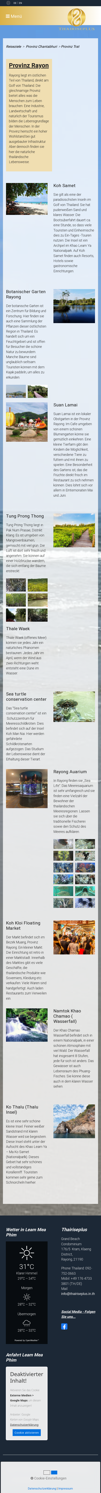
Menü (16, 16)
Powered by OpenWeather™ (27, 1340)
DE (15, 3)
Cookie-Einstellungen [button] (48, 1478)
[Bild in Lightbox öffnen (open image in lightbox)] (27, 199)
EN (20, 3)
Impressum (65, 1488)
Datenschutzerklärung (24, 1425)
